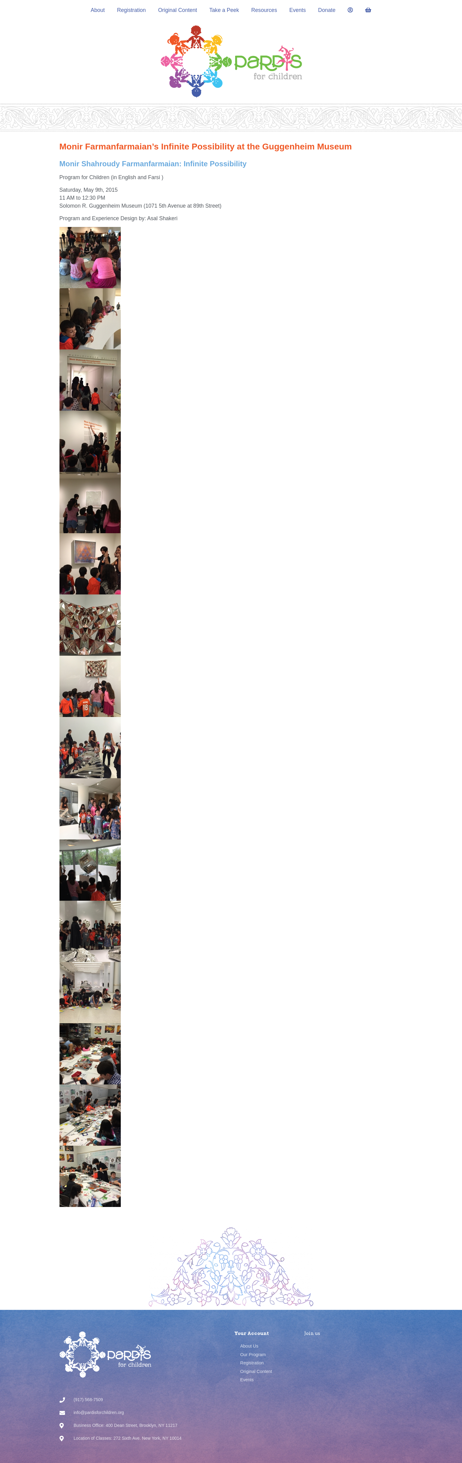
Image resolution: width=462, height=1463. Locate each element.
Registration (131, 10)
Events (297, 10)
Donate (327, 10)
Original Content (177, 10)
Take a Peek (224, 10)
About (98, 10)
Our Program (253, 1354)
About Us (249, 1346)
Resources (264, 10)
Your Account (251, 1333)
